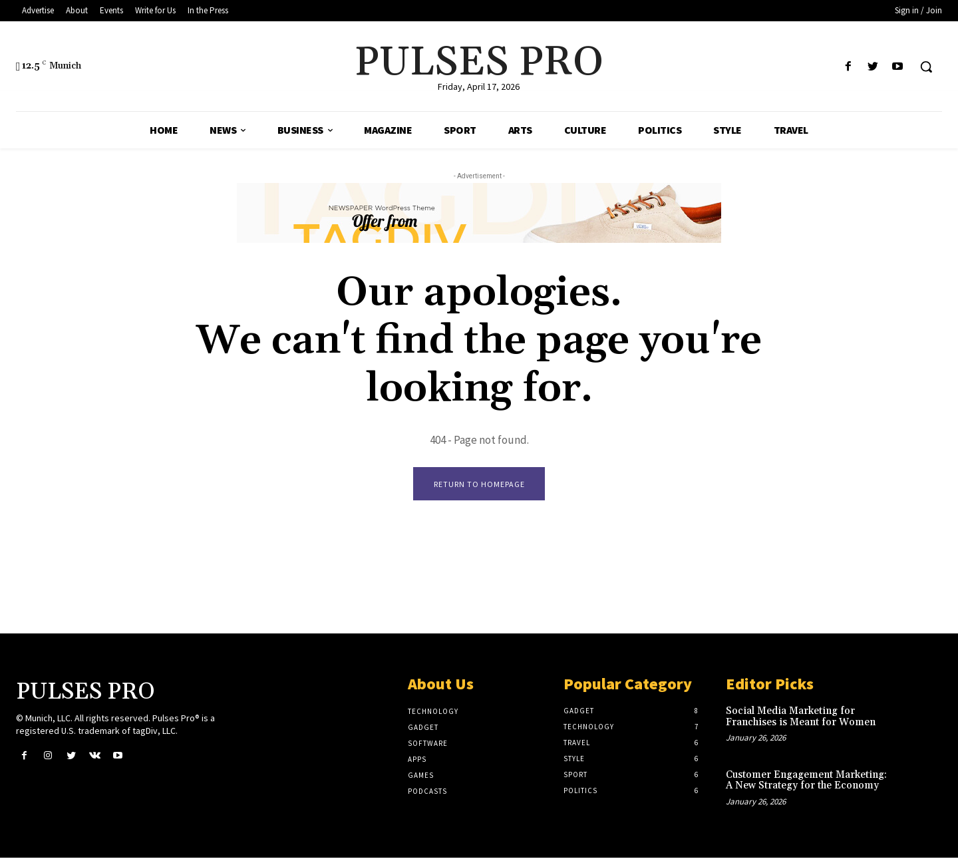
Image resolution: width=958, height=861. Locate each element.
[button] (926, 67)
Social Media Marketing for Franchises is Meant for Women (801, 720)
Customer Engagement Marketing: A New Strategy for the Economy (806, 783)
